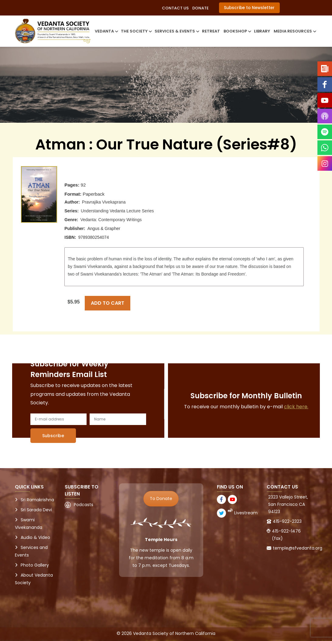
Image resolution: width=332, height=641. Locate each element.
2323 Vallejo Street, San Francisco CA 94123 (288, 504)
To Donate (161, 498)
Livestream (246, 513)
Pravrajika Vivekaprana (104, 202)
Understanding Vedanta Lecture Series (117, 210)
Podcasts (83, 505)
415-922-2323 (287, 521)
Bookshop (237, 31)
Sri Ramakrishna (37, 500)
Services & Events (176, 31)
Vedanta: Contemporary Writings (111, 219)
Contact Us (175, 8)
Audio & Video (35, 537)
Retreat (211, 31)
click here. (296, 406)
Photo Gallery (35, 565)
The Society (136, 31)
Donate (200, 8)
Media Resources (294, 31)
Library (262, 31)
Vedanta (106, 31)
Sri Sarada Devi (36, 510)
